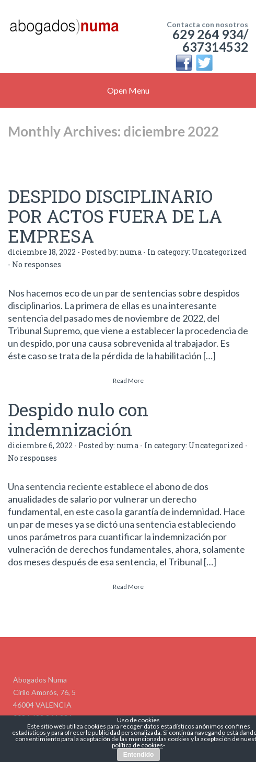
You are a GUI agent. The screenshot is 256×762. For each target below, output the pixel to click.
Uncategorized (219, 252)
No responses (36, 264)
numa (131, 252)
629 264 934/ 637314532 (210, 40)
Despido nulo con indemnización (78, 419)
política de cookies (137, 745)
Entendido (138, 754)
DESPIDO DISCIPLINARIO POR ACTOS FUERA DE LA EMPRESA (115, 215)
